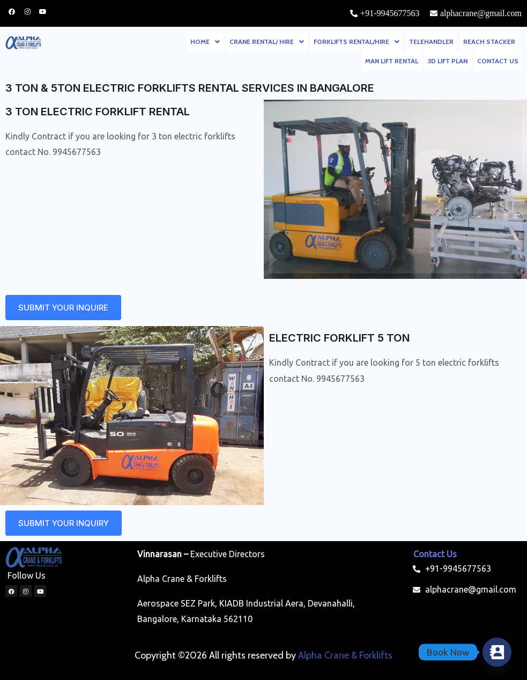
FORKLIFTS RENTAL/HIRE (356, 42)
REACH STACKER (489, 42)
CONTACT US (497, 61)
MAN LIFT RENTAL (391, 61)
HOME (205, 42)
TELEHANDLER (431, 42)
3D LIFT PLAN (447, 61)
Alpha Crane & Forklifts (345, 655)
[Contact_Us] (497, 652)
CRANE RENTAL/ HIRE (266, 42)
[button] (205, 41)
